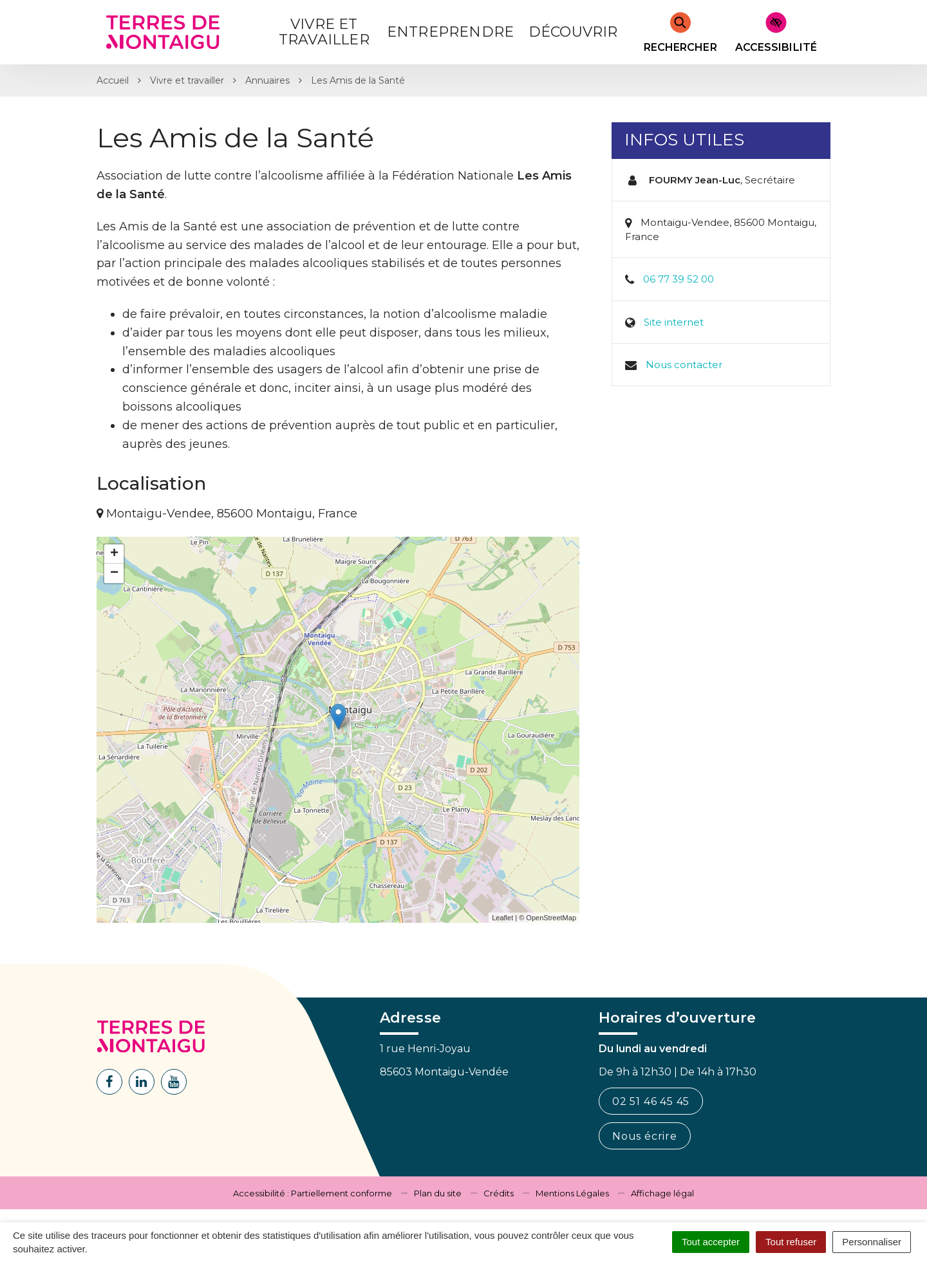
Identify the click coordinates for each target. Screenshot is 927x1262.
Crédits (498, 1193)
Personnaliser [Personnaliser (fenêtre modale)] (871, 1241)
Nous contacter (684, 364)
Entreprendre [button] (450, 32)
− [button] (114, 573)
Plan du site (438, 1193)
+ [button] (114, 554)
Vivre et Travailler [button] (324, 31)
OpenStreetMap (551, 918)
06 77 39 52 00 (678, 279)
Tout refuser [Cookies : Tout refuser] (790, 1241)
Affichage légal (662, 1193)
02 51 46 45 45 (650, 1101)
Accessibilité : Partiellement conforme (312, 1193)
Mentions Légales (572, 1193)
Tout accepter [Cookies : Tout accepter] (711, 1241)
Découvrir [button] (573, 32)
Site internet (674, 322)
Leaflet (502, 918)
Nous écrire (644, 1136)
